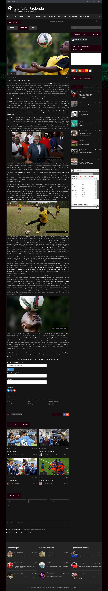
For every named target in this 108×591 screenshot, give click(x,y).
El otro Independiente (12, 400)
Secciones (19, 16)
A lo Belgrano (11, 451)
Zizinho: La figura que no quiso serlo (57, 555)
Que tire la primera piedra (47, 451)
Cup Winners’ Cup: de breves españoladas (85, 134)
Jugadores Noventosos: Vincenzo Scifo (90, 566)
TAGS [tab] (98, 87)
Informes (73, 16)
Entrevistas (41, 16)
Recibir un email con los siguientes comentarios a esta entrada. (26, 529)
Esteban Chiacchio (50, 454)
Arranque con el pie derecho (48, 480)
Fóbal (52, 16)
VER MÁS (34, 454)
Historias (62, 16)
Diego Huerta (15, 483)
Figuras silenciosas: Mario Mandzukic (57, 566)
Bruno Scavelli (16, 414)
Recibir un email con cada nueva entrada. (19, 532)
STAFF (87, 1)
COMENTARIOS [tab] (89, 87)
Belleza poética (12, 480)
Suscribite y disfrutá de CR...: (16, 362)
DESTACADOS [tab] (77, 87)
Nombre (9, 379)
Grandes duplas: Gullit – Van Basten (24, 555)
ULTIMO (33, 28)
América (30, 16)
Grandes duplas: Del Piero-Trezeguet (25, 577)
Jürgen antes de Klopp (29, 21)
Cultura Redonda (17, 454)
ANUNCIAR (91, 1)
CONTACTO (98, 1)
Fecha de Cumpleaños (13, 373)
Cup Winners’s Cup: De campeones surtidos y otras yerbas (85, 95)
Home (9, 16)
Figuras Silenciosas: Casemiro (55, 576)
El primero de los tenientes (83, 115)
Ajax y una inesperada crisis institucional (85, 143)
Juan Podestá (48, 483)
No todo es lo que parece (86, 152)
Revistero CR (85, 16)
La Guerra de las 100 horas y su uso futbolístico (86, 162)
